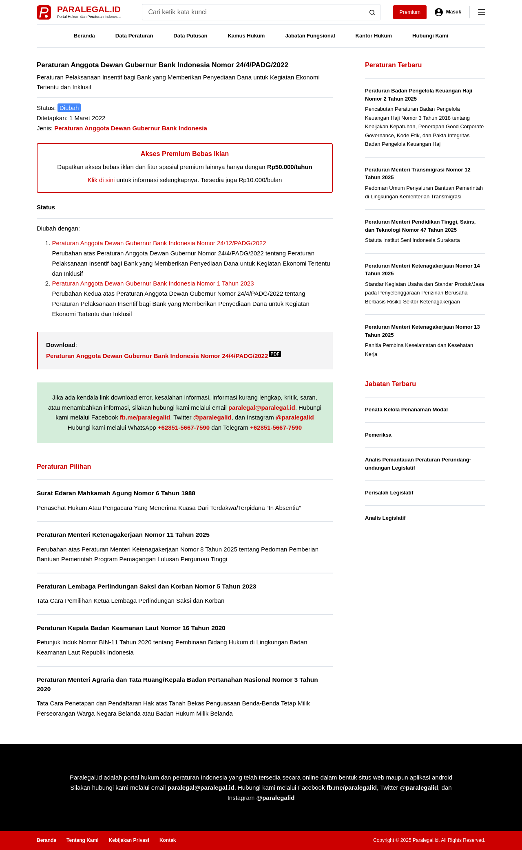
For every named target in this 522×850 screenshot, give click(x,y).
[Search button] (372, 12)
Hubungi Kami (430, 36)
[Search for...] (253, 12)
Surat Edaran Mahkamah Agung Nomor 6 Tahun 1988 (116, 493)
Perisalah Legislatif (389, 493)
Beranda (84, 36)
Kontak (167, 840)
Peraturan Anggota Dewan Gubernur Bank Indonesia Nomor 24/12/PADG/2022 (159, 242)
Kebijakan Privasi (128, 840)
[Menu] (481, 12)
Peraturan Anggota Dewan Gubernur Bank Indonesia (130, 128)
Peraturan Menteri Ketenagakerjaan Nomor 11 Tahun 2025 (123, 534)
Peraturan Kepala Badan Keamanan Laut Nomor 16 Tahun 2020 (131, 627)
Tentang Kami (82, 840)
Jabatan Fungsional (310, 36)
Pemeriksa (378, 435)
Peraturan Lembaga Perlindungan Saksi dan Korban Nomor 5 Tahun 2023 (146, 586)
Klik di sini (101, 179)
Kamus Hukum (246, 36)
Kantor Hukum (374, 36)
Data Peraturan (134, 36)
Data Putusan (190, 36)
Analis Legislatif (385, 518)
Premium (409, 12)
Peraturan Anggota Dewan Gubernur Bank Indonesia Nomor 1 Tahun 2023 (153, 283)
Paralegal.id (89, 9)
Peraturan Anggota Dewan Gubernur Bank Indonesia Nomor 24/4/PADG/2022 (163, 355)
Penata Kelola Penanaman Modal (406, 409)
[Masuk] (448, 12)
